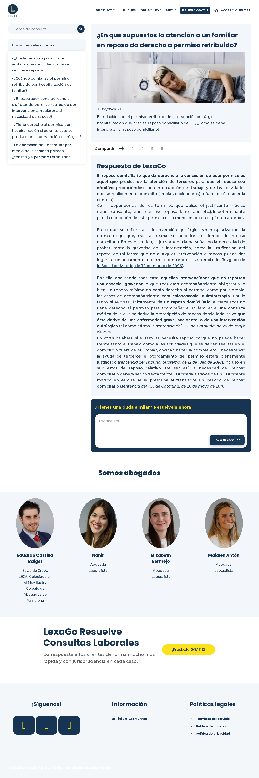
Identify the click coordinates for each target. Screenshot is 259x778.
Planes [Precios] (129, 10)
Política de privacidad (213, 733)
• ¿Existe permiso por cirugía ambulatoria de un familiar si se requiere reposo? (40, 64)
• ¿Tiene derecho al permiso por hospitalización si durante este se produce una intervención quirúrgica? (46, 131)
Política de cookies (211, 726)
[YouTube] (69, 725)
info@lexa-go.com (132, 718)
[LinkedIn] (47, 725)
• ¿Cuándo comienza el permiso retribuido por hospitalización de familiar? (42, 84)
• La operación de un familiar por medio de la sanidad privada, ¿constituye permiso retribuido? (41, 151)
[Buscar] (47, 29)
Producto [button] (106, 10)
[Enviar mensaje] (227, 440)
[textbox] (171, 431)
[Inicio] (13, 10)
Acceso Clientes (232, 10)
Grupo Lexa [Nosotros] (150, 10)
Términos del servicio (213, 719)
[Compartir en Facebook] (132, 148)
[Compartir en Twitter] (142, 148)
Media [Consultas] (171, 10)
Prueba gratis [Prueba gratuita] (195, 10)
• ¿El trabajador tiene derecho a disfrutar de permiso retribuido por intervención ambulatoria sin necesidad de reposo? (44, 107)
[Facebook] (24, 725)
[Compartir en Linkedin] (152, 148)
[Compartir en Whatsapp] (162, 148)
